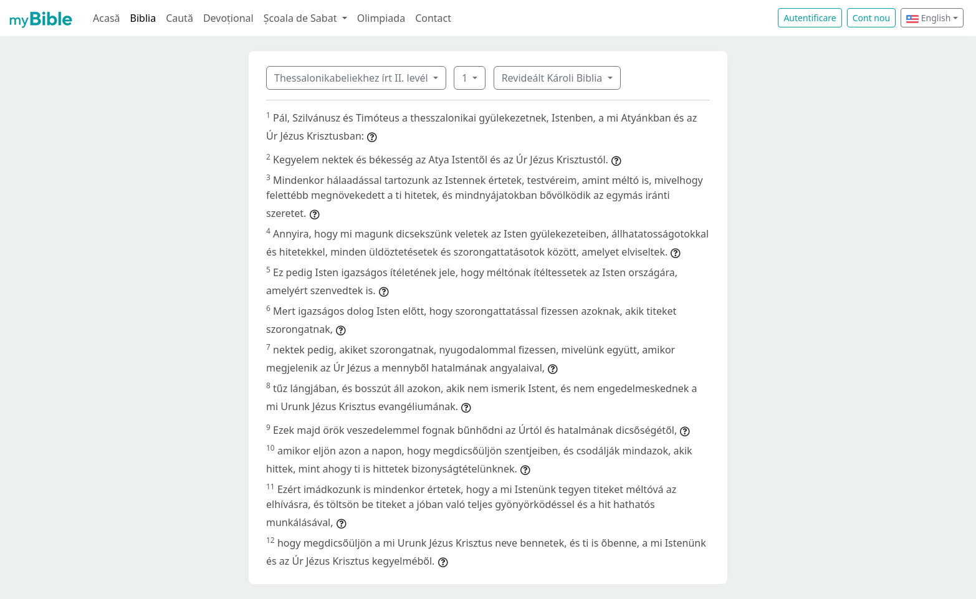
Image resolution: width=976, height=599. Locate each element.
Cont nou (871, 18)
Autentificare (809, 18)
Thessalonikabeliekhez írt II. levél (352, 78)
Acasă (106, 18)
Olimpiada (381, 18)
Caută (179, 18)
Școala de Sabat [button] (302, 18)
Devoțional (228, 18)
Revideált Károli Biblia (553, 78)
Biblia (143, 18)
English (928, 18)
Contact (433, 18)
